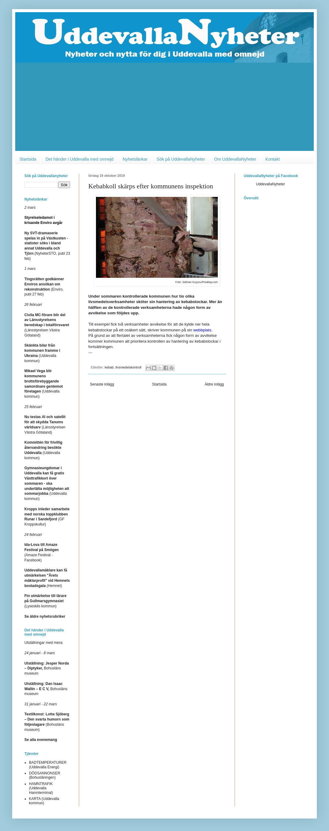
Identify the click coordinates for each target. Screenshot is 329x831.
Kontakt (272, 159)
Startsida (27, 159)
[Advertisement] (164, 108)
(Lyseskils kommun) (45, 601)
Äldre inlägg (214, 384)
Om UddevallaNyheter (235, 159)
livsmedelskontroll (128, 367)
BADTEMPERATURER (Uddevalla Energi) (47, 764)
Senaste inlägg (102, 384)
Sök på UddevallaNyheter (181, 159)
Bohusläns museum (46, 668)
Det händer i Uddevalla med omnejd (79, 159)
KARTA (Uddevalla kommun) (44, 801)
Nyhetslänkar (135, 159)
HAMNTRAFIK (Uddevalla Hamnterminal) (41, 788)
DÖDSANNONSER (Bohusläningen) (44, 775)
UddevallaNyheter (270, 184)
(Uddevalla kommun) (46, 483)
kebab (109, 367)
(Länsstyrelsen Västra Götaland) (46, 325)
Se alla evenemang (40, 740)
